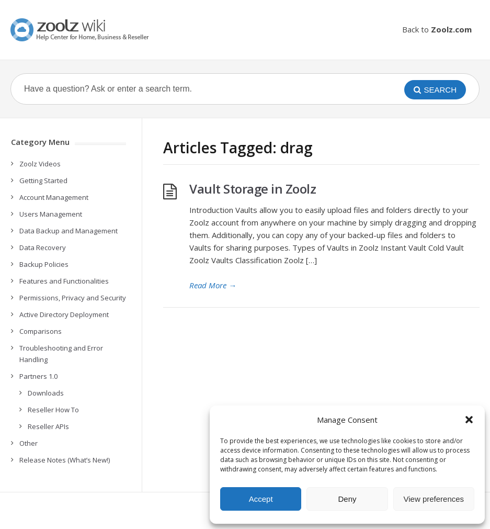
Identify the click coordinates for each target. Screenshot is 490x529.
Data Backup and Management (68, 230)
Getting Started (43, 180)
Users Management (50, 214)
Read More (212, 285)
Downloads (46, 393)
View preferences (434, 498)
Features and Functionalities (64, 281)
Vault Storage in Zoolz (252, 188)
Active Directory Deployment (64, 314)
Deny (347, 498)
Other (28, 443)
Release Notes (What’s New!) (64, 460)
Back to (437, 29)
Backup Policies (44, 264)
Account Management (53, 197)
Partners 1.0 (38, 376)
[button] (469, 419)
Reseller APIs (48, 426)
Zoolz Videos (40, 163)
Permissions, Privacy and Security (72, 297)
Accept (261, 498)
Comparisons (40, 331)
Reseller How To (53, 409)
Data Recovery (42, 247)
